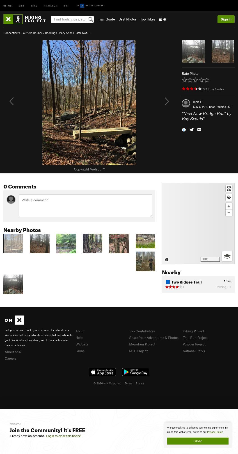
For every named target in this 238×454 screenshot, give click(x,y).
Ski (66, 5)
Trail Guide (106, 19)
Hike (34, 5)
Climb (7, 5)
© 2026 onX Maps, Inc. (107, 383)
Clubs (80, 351)
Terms (128, 383)
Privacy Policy (215, 432)
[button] (184, 129)
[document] (198, 435)
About (80, 331)
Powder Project (194, 344)
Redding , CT (224, 107)
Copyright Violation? (89, 169)
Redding (50, 33)
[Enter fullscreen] (229, 188)
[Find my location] (229, 197)
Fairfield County (32, 33)
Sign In (226, 19)
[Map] (198, 223)
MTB (21, 5)
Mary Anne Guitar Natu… (75, 33)
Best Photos (128, 19)
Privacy (140, 383)
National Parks (194, 351)
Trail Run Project (195, 338)
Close (198, 441)
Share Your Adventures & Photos (153, 338)
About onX (13, 352)
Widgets (82, 344)
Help (79, 338)
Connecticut (10, 33)
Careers (10, 358)
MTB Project (138, 351)
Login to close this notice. (64, 436)
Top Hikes (147, 19)
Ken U (198, 102)
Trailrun (50, 5)
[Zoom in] (229, 206)
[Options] (227, 256)
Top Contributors (142, 331)
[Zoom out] (229, 212)
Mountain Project (142, 344)
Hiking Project (193, 331)
